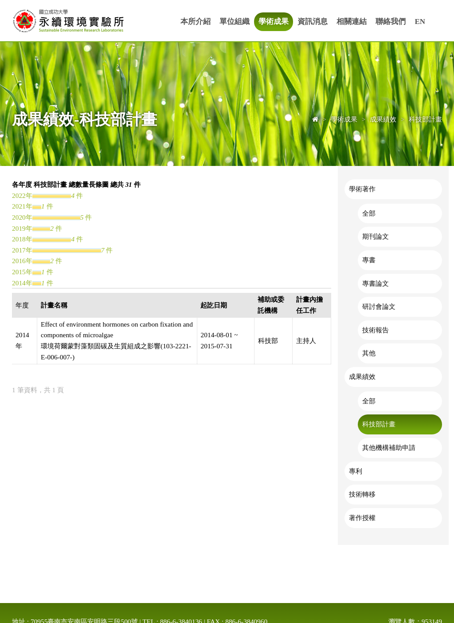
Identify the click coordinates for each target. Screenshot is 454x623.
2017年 (22, 250)
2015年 (22, 272)
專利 (355, 471)
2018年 (22, 239)
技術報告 (375, 330)
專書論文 (375, 283)
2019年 (22, 228)
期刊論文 (375, 236)
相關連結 (352, 21)
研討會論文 (378, 306)
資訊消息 (312, 21)
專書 (369, 260)
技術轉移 (362, 494)
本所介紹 (195, 21)
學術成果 (273, 21)
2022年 (22, 195)
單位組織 (234, 21)
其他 (369, 353)
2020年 (22, 217)
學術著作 (362, 189)
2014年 (22, 283)
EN (420, 21)
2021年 (22, 206)
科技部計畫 (378, 424)
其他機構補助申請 (388, 447)
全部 (369, 213)
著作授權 (362, 517)
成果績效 (362, 376)
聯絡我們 (391, 21)
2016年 (22, 260)
